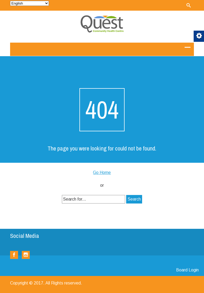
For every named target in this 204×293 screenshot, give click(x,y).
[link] (188, 5)
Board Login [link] (187, 270)
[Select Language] (29, 3)
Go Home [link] (102, 172)
